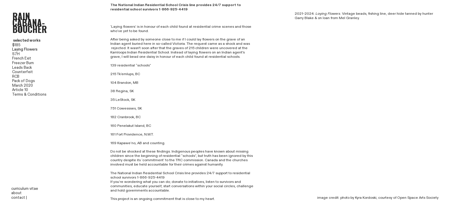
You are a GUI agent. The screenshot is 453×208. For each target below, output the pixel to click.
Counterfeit (22, 72)
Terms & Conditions (29, 94)
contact (18, 197)
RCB (9, 76)
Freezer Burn (23, 63)
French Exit (21, 58)
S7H (16, 54)
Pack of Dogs (23, 80)
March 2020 (22, 85)
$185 (16, 45)
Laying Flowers (25, 49)
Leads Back (22, 67)
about (16, 193)
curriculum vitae (24, 188)
